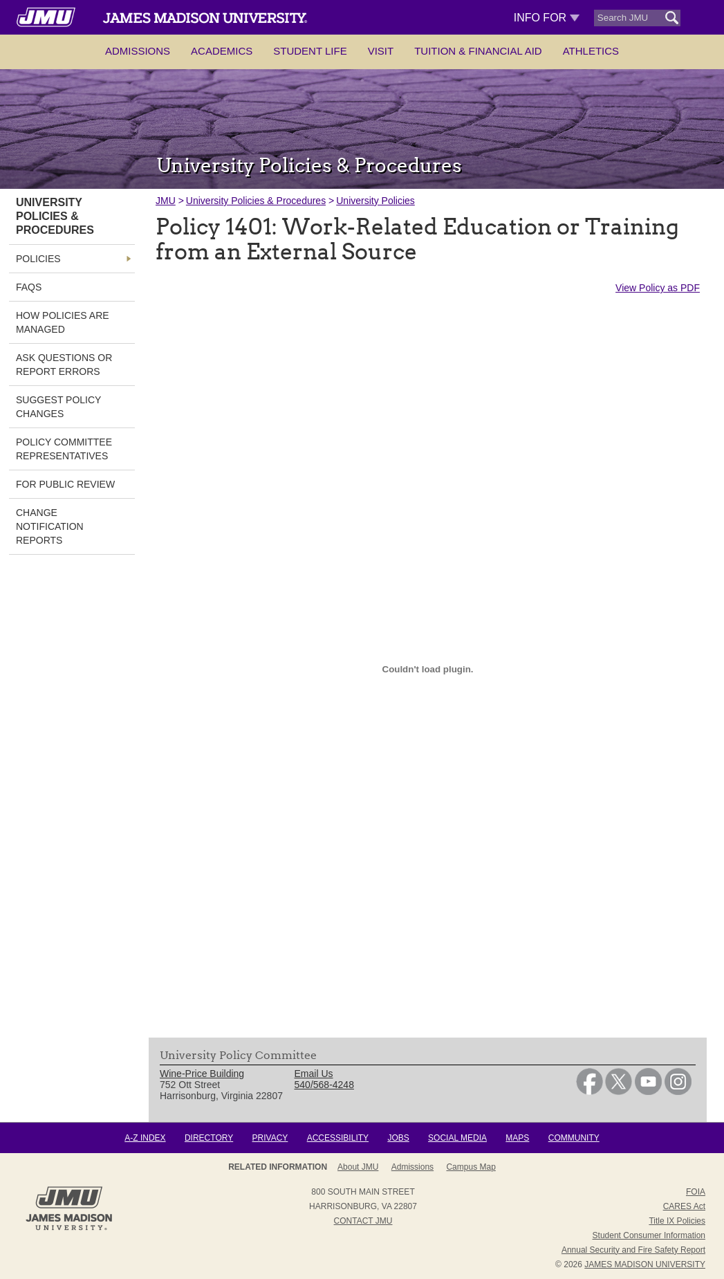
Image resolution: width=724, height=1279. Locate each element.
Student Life (309, 51)
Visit (381, 51)
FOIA (695, 1192)
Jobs (398, 1138)
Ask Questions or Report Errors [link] (64, 364)
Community (574, 1138)
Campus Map (470, 1167)
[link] (589, 1091)
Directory (209, 1138)
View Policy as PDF (657, 287)
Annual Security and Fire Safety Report (633, 1250)
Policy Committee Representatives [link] (64, 448)
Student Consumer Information (649, 1235)
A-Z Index (144, 1138)
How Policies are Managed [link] (62, 322)
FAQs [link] (28, 287)
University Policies (375, 200)
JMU (166, 200)
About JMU (357, 1167)
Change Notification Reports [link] (50, 526)
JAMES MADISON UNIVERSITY (644, 1264)
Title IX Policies (677, 1221)
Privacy (270, 1138)
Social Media (457, 1138)
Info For (546, 18)
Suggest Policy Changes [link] (58, 406)
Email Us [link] (314, 1073)
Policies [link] (38, 258)
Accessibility (338, 1138)
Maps (517, 1138)
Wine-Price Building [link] (202, 1073)
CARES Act (684, 1206)
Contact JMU (363, 1221)
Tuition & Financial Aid (477, 51)
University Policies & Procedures (256, 200)
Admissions (137, 51)
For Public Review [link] (65, 484)
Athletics (591, 51)
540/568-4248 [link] (324, 1084)
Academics (221, 51)
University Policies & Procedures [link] (55, 216)
